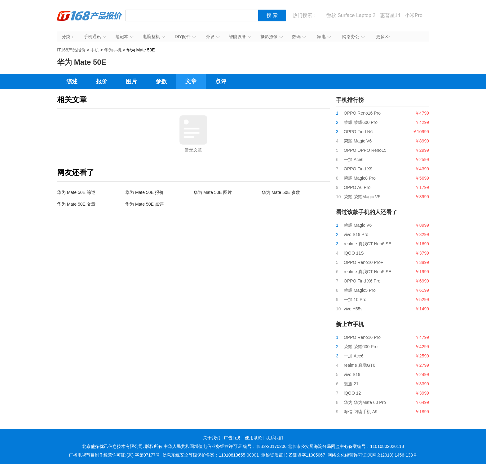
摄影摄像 (271, 36)
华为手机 (113, 49)
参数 (161, 81)
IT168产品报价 (89, 20)
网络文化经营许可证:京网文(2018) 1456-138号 (372, 455)
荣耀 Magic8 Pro (360, 178)
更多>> (383, 36)
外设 (213, 36)
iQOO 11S (354, 253)
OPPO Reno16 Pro (362, 113)
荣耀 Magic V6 (358, 140)
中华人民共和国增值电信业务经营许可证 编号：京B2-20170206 (225, 446)
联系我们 (274, 437)
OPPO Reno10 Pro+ (363, 262)
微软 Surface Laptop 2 (350, 15)
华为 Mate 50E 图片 (212, 192)
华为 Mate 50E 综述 (76, 192)
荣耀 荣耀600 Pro (361, 122)
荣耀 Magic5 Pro (360, 290)
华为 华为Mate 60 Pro (365, 402)
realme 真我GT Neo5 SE (367, 271)
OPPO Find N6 (358, 131)
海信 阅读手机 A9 (361, 411)
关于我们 (211, 437)
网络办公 (353, 36)
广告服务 (232, 437)
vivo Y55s (353, 308)
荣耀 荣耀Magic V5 (362, 196)
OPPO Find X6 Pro (362, 280)
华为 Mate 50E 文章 (76, 204)
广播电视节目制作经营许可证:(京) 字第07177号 (114, 455)
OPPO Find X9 (358, 168)
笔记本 (124, 36)
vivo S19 (352, 374)
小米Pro (413, 15)
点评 (220, 81)
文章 (191, 81)
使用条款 (253, 437)
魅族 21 (351, 383)
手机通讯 (95, 36)
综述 (71, 81)
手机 (95, 49)
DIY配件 (185, 36)
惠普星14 (390, 15)
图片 (131, 81)
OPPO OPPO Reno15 (365, 150)
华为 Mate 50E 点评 (144, 204)
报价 (101, 81)
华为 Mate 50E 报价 (144, 192)
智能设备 (240, 36)
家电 (324, 36)
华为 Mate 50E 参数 (281, 192)
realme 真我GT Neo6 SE (367, 243)
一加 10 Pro (355, 299)
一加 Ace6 (354, 159)
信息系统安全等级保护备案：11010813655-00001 (210, 455)
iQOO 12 (352, 393)
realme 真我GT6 (359, 365)
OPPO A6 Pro (357, 187)
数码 (299, 36)
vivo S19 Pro (356, 234)
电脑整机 (154, 36)
